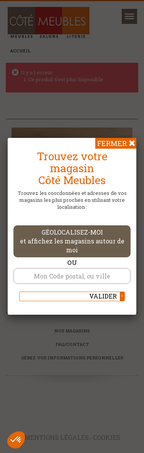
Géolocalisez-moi (72, 241)
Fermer (112, 143)
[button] (16, 440)
